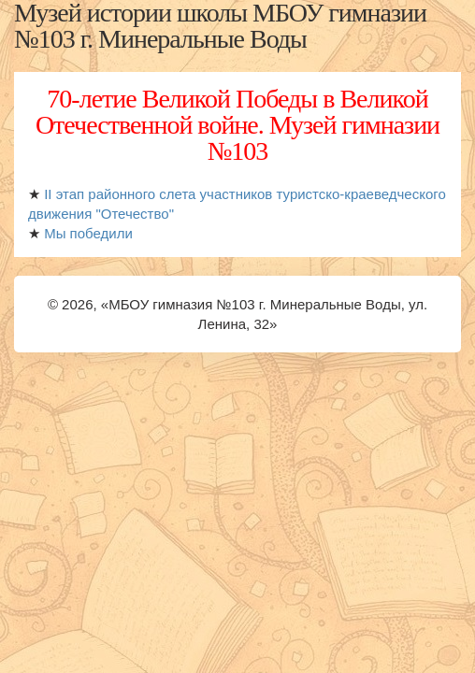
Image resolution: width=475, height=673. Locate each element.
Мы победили (88, 233)
